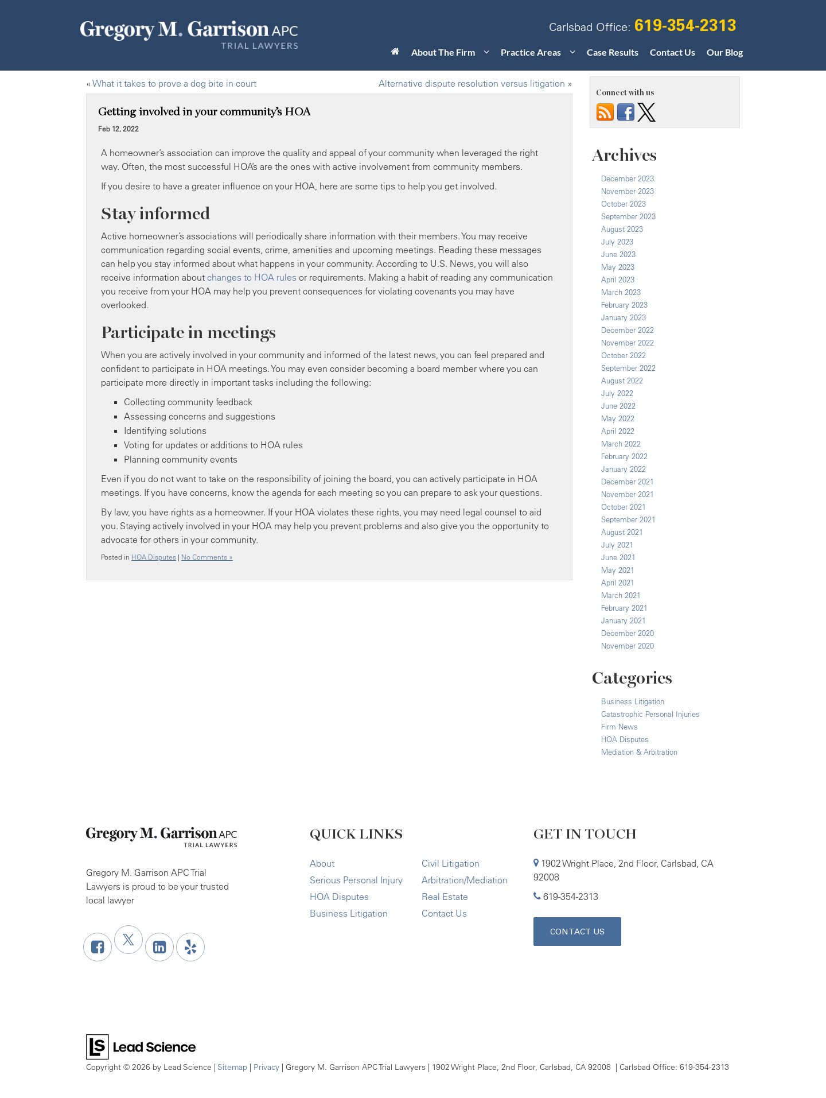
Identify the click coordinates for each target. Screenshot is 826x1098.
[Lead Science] (141, 1046)
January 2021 (623, 620)
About (322, 863)
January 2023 (623, 317)
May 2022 (617, 418)
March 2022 (621, 443)
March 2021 (621, 595)
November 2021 (627, 494)
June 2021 (618, 557)
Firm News (619, 726)
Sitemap (232, 1067)
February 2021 (624, 607)
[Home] (395, 54)
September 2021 (628, 519)
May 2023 (617, 266)
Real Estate (445, 896)
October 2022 (623, 355)
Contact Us (672, 51)
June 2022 (618, 405)
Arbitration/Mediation (465, 880)
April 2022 (617, 431)
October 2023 (623, 203)
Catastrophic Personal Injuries (650, 714)
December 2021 (627, 481)
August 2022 (622, 380)
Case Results (612, 51)
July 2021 (617, 544)
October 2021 (623, 506)
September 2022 (628, 368)
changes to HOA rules (252, 277)
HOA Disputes (153, 557)
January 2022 (623, 469)
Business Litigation (632, 701)
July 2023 (617, 241)
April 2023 (617, 279)
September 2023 (628, 216)
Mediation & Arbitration (639, 751)
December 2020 (627, 633)
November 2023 (627, 191)
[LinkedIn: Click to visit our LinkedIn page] (159, 947)
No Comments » (207, 557)
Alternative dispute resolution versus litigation (472, 83)
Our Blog (725, 51)
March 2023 (621, 292)
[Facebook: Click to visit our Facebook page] (97, 947)
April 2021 (617, 582)
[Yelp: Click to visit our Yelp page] (190, 947)
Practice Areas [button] (531, 51)
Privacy (266, 1067)
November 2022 (627, 342)
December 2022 (627, 330)
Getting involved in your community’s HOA (204, 112)
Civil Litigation (451, 863)
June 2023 (618, 254)
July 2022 (617, 393)
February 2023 (624, 304)
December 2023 (627, 178)
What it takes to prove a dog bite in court (174, 83)
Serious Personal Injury (356, 880)
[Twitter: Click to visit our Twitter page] (128, 939)
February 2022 (624, 456)
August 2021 (622, 532)
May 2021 (617, 570)
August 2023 (622, 229)
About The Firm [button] (443, 51)
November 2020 (627, 645)
